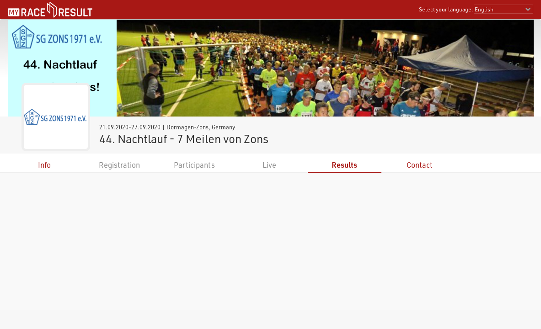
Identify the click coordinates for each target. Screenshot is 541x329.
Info (44, 165)
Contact (420, 165)
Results (344, 165)
